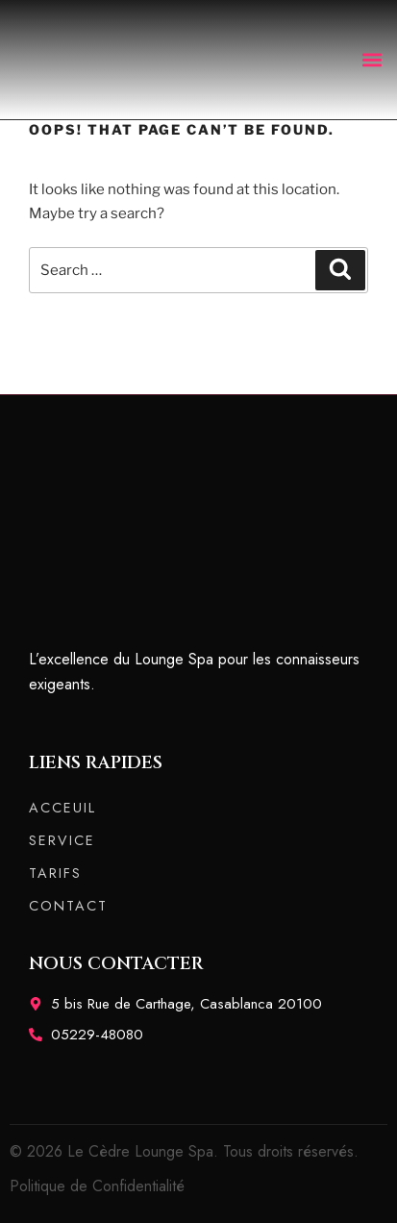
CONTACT (68, 905)
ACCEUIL (62, 807)
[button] (371, 59)
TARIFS (55, 873)
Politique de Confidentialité (97, 1186)
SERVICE (62, 840)
